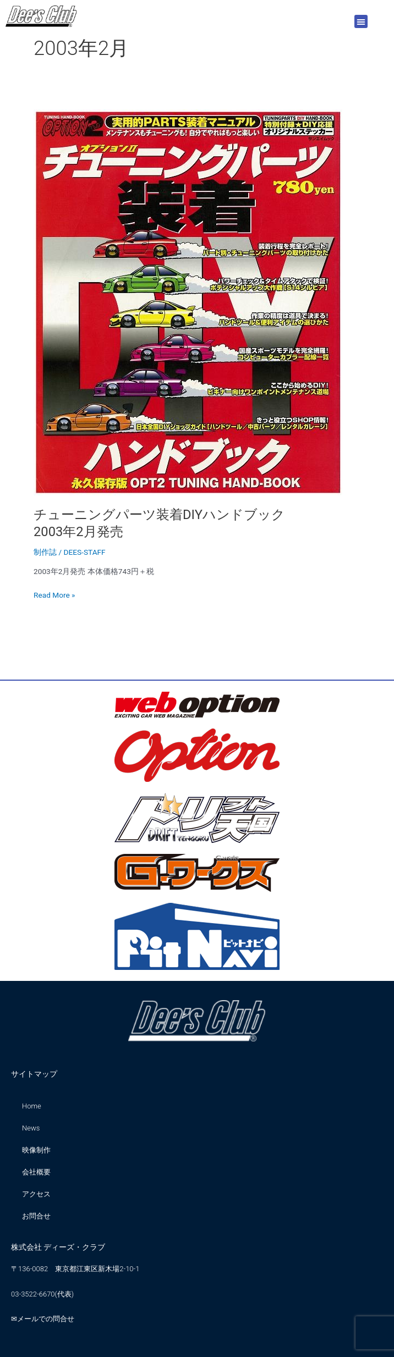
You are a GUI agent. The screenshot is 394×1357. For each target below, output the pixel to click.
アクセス (36, 1194)
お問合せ (36, 1216)
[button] (361, 21)
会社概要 (36, 1172)
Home (31, 1106)
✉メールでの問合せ (42, 1319)
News (31, 1128)
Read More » (54, 594)
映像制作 (36, 1150)
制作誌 (45, 552)
